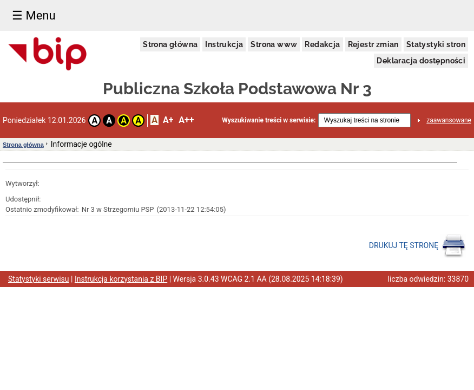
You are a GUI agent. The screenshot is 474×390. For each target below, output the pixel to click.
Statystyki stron (435, 44)
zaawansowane (448, 120)
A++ (186, 120)
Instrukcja (224, 44)
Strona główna (170, 44)
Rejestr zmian (373, 44)
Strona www (274, 44)
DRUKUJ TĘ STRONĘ (417, 246)
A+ (168, 120)
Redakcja (322, 44)
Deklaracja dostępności (421, 60)
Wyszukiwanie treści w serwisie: (268, 120)
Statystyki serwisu (38, 279)
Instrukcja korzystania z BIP (121, 279)
